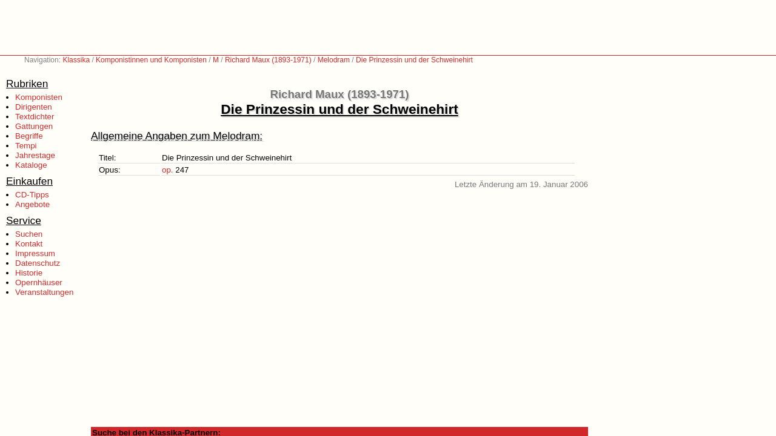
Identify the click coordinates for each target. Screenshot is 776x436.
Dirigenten (33, 106)
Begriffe (29, 135)
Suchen (28, 234)
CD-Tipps (32, 194)
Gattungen (34, 126)
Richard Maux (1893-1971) (268, 60)
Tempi (26, 145)
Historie (28, 272)
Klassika (76, 60)
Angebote (32, 204)
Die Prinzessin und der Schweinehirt (414, 60)
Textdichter (34, 116)
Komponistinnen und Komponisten (151, 60)
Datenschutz (37, 263)
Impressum (35, 253)
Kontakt (28, 243)
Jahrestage (35, 155)
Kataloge (31, 165)
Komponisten (38, 97)
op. (167, 169)
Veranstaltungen (44, 292)
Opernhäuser (38, 282)
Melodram (334, 60)
